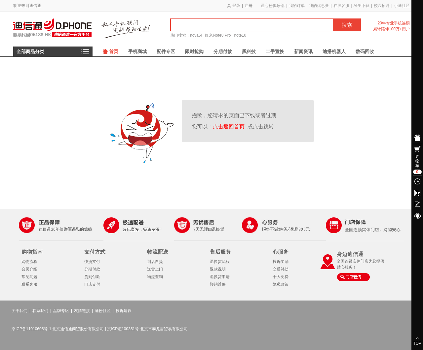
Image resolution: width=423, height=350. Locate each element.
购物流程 (29, 261)
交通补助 (280, 269)
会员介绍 (29, 269)
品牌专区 (61, 311)
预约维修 (218, 284)
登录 (236, 5)
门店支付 (92, 284)
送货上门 (155, 269)
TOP (417, 343)
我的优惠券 (319, 5)
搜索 (347, 25)
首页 (113, 51)
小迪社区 (402, 5)
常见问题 (29, 276)
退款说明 (218, 269)
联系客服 (29, 284)
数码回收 (365, 51)
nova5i (196, 35)
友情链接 (82, 311)
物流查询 (155, 276)
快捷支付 (92, 261)
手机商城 (137, 51)
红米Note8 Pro (218, 35)
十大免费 (280, 276)
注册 (248, 5)
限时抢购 (194, 51)
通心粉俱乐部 (273, 5)
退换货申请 (220, 276)
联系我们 (40, 311)
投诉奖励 (280, 261)
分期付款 (222, 51)
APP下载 (361, 5)
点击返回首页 (230, 126)
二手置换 (275, 51)
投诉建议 (124, 311)
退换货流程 (220, 261)
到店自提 (155, 261)
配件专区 (166, 51)
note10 (240, 35)
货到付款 (92, 276)
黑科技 (249, 51)
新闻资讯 (303, 51)
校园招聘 (382, 5)
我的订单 (297, 5)
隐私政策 (280, 284)
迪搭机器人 (334, 51)
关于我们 (19, 311)
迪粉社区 (103, 311)
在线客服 (341, 5)
